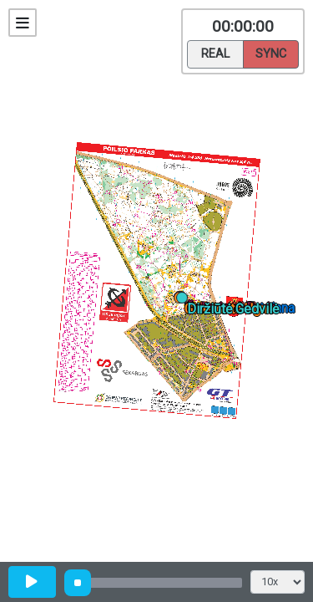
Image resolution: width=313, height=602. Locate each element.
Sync (270, 52)
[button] (185, 301)
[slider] (77, 582)
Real (215, 52)
